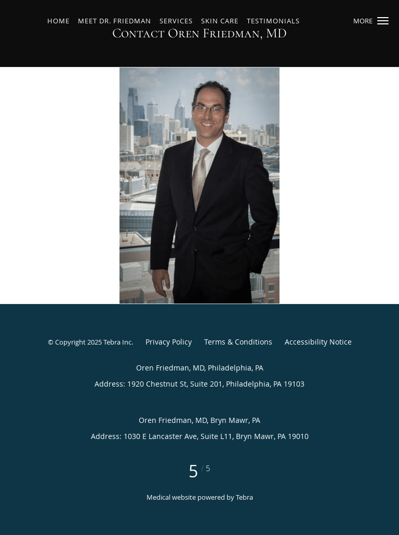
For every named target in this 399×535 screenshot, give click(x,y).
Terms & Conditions (238, 342)
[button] (383, 20)
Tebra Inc (117, 342)
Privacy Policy (168, 342)
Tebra (244, 497)
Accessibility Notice (318, 342)
